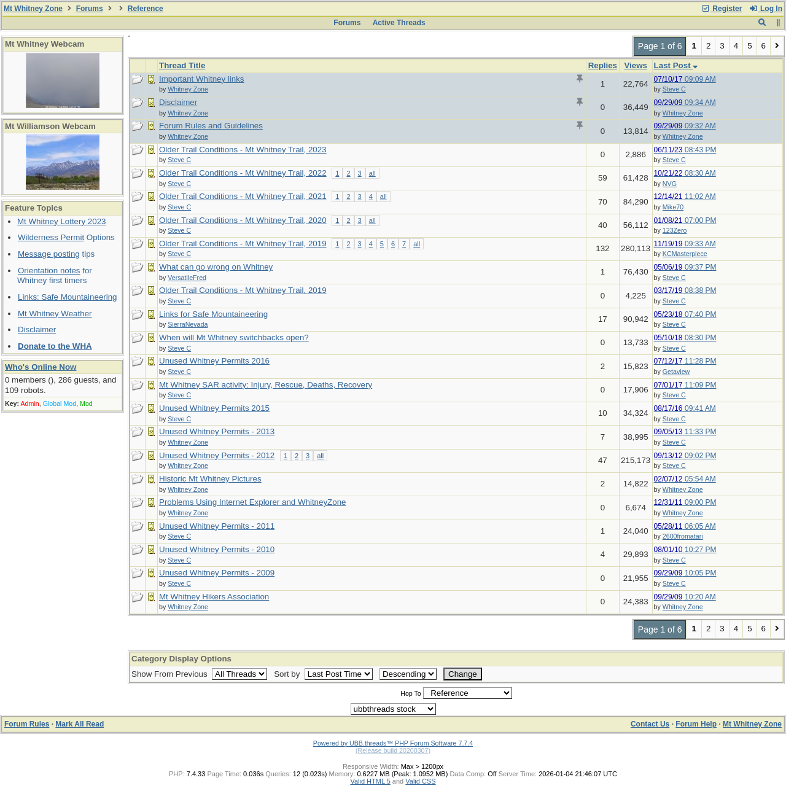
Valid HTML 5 (370, 781)
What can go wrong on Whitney (216, 266)
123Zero (675, 230)
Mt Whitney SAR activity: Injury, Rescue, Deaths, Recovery (265, 384)
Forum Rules (26, 724)
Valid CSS (420, 781)
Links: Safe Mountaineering (67, 297)
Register (721, 8)
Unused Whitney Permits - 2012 (216, 455)
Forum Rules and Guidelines (211, 125)
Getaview (676, 371)
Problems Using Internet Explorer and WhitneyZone (252, 502)
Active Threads (399, 22)
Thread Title (182, 65)
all (372, 173)
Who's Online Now (40, 367)
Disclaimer (37, 329)
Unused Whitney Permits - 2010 (216, 549)
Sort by (288, 674)
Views (635, 65)
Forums (89, 8)
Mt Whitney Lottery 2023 (61, 221)
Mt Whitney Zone (33, 8)
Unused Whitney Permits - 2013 (216, 431)
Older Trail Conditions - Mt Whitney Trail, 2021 (243, 196)
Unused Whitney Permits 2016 (214, 360)
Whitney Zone (683, 113)
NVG (670, 183)
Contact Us (650, 724)
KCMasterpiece (685, 253)
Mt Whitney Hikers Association (214, 596)
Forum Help (696, 724)
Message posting (49, 254)
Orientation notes (49, 270)
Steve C (674, 89)
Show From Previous (170, 674)
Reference (145, 8)
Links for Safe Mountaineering (213, 314)
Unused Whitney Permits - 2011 (216, 526)
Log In (765, 8)
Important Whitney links (201, 79)
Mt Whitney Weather (55, 313)
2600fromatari (683, 536)
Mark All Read (79, 724)
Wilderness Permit (51, 237)
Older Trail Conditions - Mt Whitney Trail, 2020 (243, 220)
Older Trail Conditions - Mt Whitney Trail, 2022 (243, 172)
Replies (602, 65)
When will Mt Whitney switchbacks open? (234, 337)
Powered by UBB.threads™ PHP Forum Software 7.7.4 (393, 743)
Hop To (410, 693)
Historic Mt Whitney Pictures (210, 478)
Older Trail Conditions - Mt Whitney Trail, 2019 (243, 243)
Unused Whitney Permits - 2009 (216, 572)
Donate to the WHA (55, 346)
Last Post (676, 65)
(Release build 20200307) (393, 750)
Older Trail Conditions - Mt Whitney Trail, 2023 (243, 149)
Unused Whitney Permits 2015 (214, 408)
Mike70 (673, 207)
